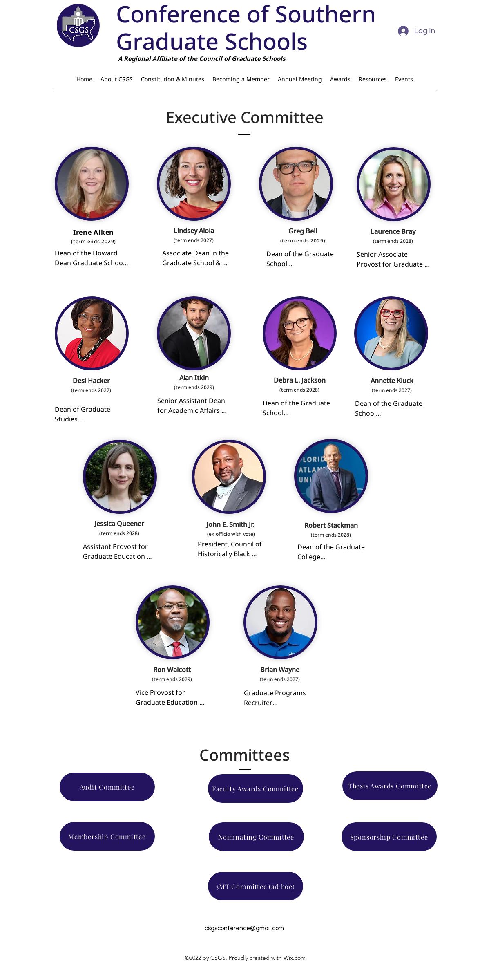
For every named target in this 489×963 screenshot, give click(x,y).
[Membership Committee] (107, 836)
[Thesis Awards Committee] (390, 785)
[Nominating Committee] (256, 836)
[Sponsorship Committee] (389, 836)
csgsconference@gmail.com (244, 928)
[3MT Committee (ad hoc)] (255, 886)
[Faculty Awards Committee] (255, 788)
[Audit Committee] (107, 787)
